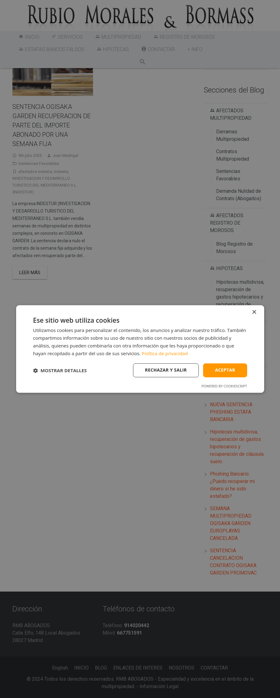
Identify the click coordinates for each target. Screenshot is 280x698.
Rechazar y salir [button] (166, 370)
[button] (60, 370)
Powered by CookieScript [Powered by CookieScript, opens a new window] (224, 386)
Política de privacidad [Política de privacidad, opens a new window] (165, 353)
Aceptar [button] (225, 370)
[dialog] (140, 349)
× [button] (254, 312)
